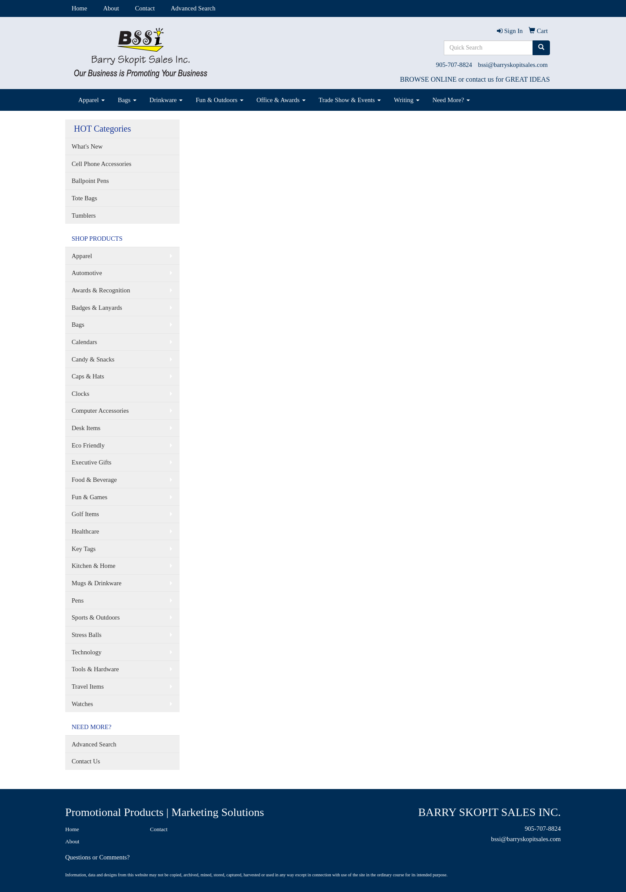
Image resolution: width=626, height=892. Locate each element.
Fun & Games (89, 497)
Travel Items (88, 686)
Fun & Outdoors (219, 99)
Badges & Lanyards (97, 307)
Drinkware (166, 99)
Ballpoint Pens (90, 180)
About (111, 8)
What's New (87, 146)
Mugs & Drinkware (97, 583)
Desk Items (86, 427)
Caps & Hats (88, 376)
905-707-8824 (454, 64)
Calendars (84, 341)
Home (79, 8)
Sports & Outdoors (96, 617)
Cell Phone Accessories (102, 163)
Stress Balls (87, 634)
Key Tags (84, 548)
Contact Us (86, 761)
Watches (82, 703)
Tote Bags (84, 198)
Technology (87, 652)
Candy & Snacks (93, 359)
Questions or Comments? (97, 857)
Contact (145, 8)
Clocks (81, 393)
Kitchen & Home (94, 565)
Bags (127, 99)
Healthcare (85, 531)
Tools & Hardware (95, 669)
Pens (78, 600)
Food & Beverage (94, 479)
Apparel (91, 99)
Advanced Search (193, 8)
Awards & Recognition (101, 290)
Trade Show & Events (350, 99)
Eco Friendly (88, 445)
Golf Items (85, 514)
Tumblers (84, 215)
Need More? (451, 99)
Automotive (87, 272)
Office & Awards (281, 99)
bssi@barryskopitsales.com (513, 64)
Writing (407, 99)
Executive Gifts (92, 462)
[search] (541, 47)
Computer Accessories (100, 410)
